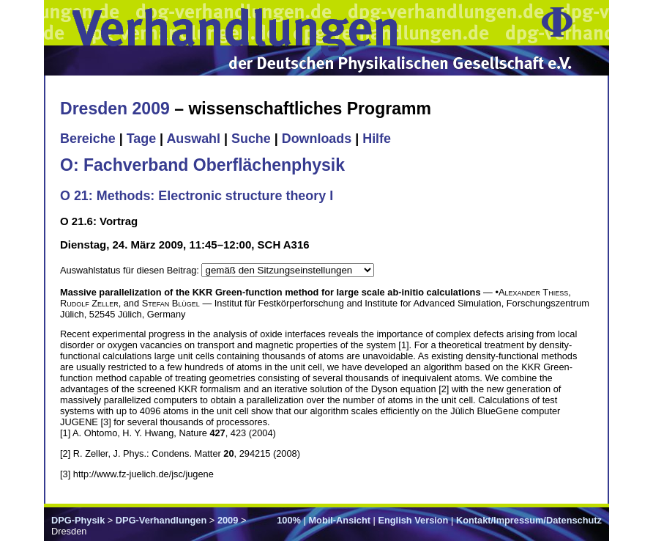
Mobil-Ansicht (339, 520)
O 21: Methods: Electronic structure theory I (196, 195)
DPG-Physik (78, 520)
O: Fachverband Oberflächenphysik (202, 164)
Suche (251, 138)
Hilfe (376, 138)
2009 (227, 520)
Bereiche (88, 138)
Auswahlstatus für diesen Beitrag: (130, 270)
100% (289, 520)
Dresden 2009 (115, 108)
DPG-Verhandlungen (161, 520)
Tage (141, 138)
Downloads (317, 138)
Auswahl (193, 138)
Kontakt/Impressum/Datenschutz (529, 520)
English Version (413, 520)
